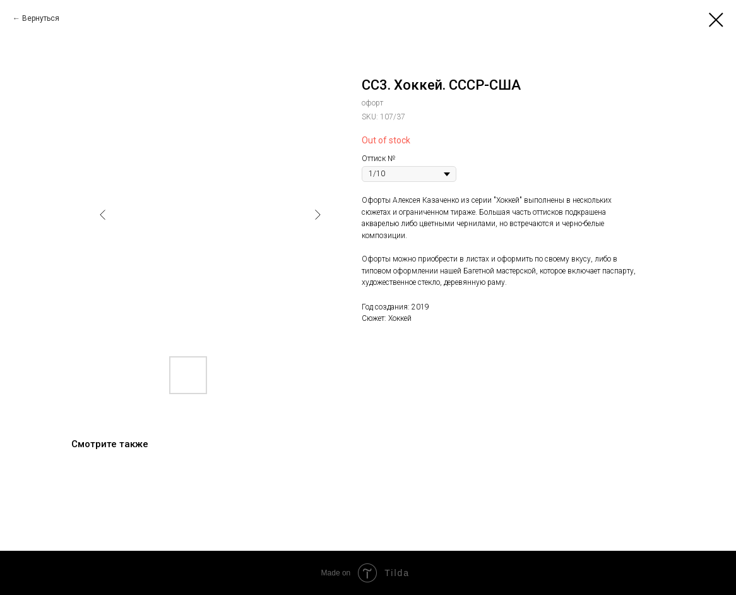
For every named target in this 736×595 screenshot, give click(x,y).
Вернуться (40, 18)
